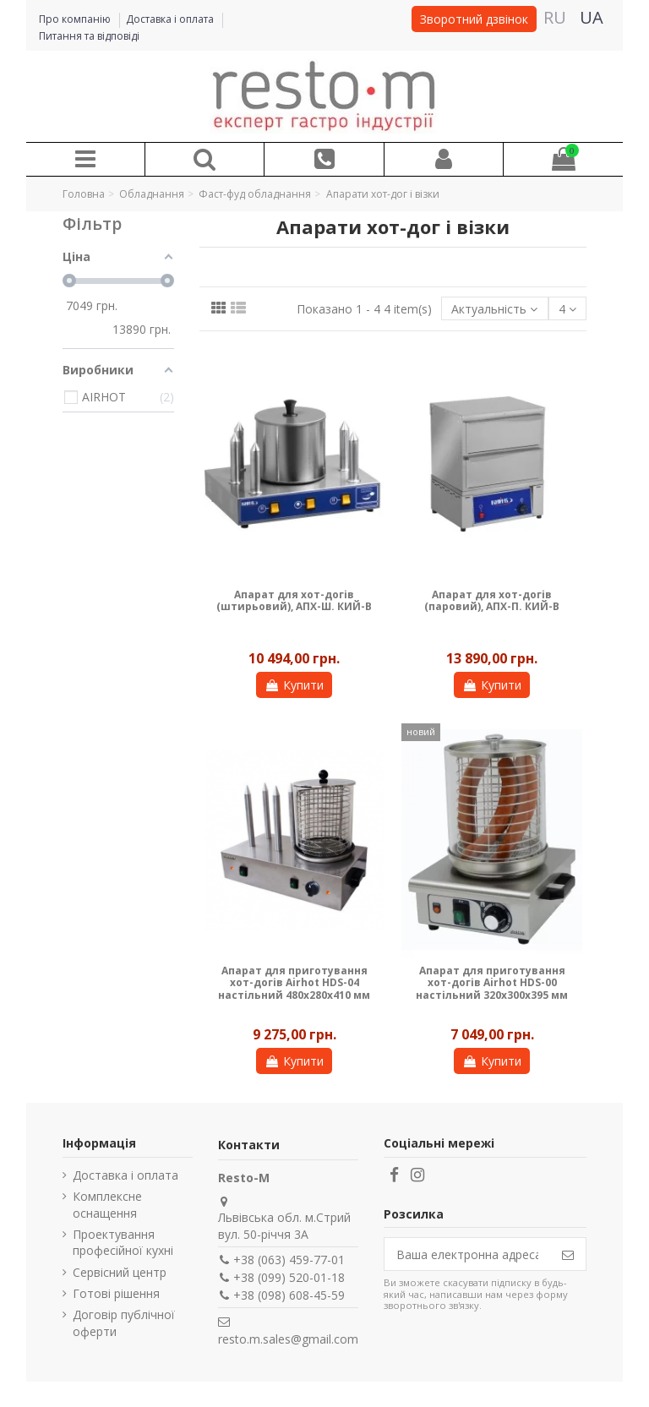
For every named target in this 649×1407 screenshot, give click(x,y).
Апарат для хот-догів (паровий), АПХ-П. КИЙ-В (491, 600)
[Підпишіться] (568, 1254)
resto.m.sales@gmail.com (288, 1339)
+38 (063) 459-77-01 (289, 1260)
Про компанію (76, 19)
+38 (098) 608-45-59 (289, 1295)
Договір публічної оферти (124, 1322)
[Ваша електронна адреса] (467, 1254)
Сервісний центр (119, 1272)
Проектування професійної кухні (123, 1242)
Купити (294, 685)
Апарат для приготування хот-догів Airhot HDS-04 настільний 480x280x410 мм (294, 982)
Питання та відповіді (89, 36)
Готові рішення (116, 1293)
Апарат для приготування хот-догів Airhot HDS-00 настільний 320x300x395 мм (492, 982)
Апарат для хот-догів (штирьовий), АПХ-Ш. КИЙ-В (294, 600)
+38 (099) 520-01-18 (289, 1277)
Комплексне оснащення (107, 1204)
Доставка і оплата (171, 19)
